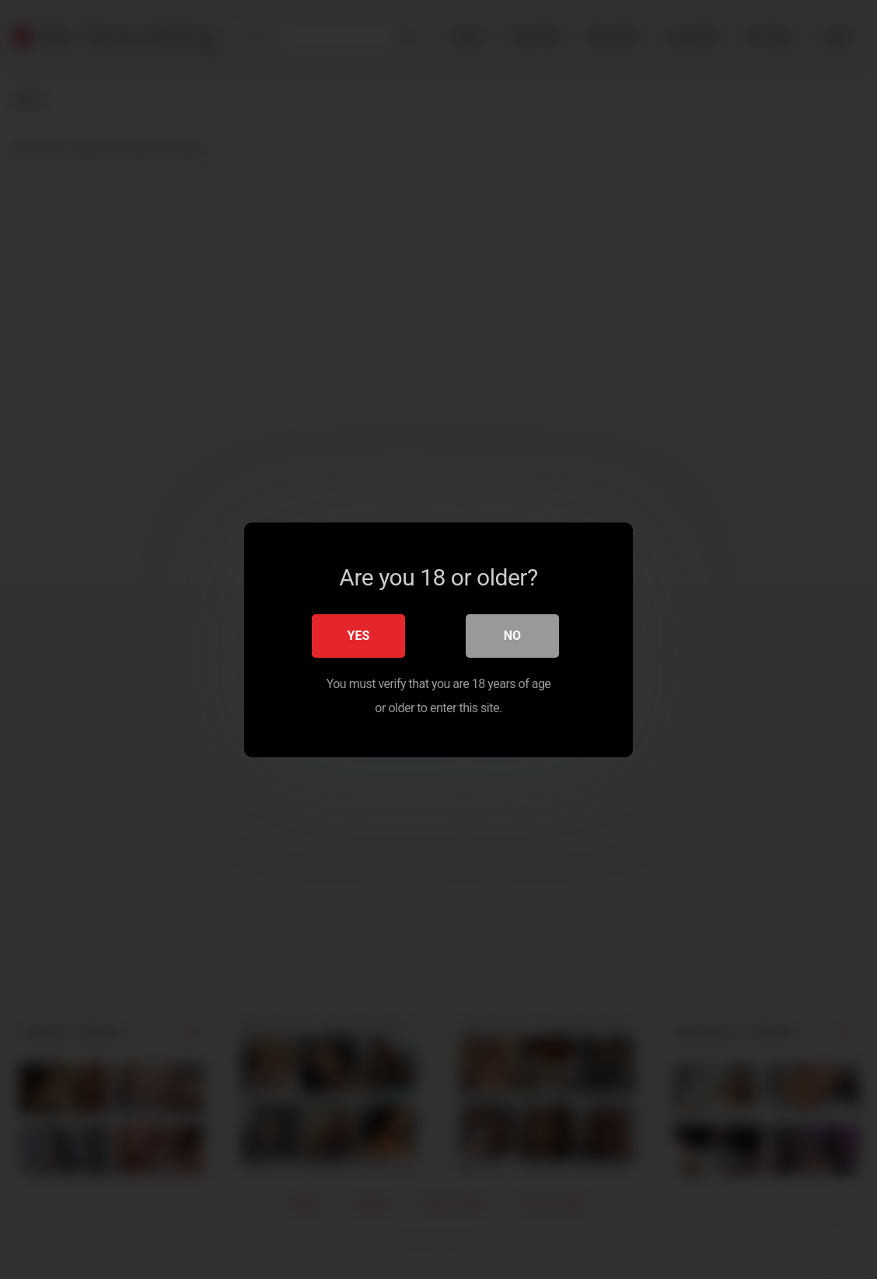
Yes (359, 635)
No (512, 635)
